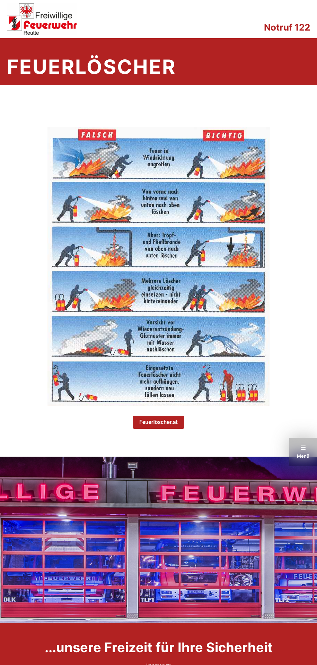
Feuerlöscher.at (158, 422)
